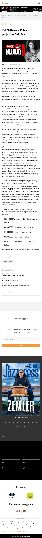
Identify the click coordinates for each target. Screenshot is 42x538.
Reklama (24, 457)
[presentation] (5, 3)
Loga (3, 462)
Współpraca (25, 462)
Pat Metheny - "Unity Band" (11, 280)
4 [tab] (17, 423)
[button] (34, 3)
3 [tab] (13, 423)
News (10, 15)
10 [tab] (17, 427)
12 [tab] (25, 427)
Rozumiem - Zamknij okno (21, 536)
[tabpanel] (21, 392)
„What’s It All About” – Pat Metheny (13, 276)
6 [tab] (25, 423)
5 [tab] (21, 423)
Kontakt (4, 468)
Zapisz (21, 345)
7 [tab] (29, 423)
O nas (3, 457)
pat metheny (8, 261)
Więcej (4, 437)
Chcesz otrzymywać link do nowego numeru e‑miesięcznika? (21, 330)
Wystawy (24, 468)
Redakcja (5, 64)
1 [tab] (6, 423)
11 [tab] (21, 427)
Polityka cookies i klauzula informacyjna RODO (15, 531)
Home (4, 15)
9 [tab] (36, 423)
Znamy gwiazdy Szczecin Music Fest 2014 (16, 285)
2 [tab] (9, 423)
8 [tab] (32, 423)
